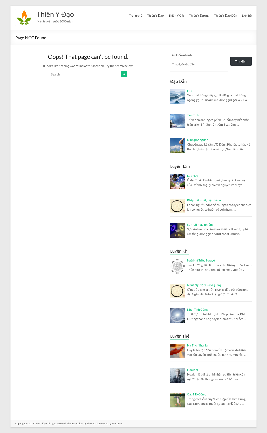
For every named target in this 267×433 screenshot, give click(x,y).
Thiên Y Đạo (55, 14)
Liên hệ (247, 15)
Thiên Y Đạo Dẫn (225, 15)
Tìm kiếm (241, 61)
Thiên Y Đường (199, 15)
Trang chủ (135, 15)
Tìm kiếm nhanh (181, 55)
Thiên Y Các (176, 15)
